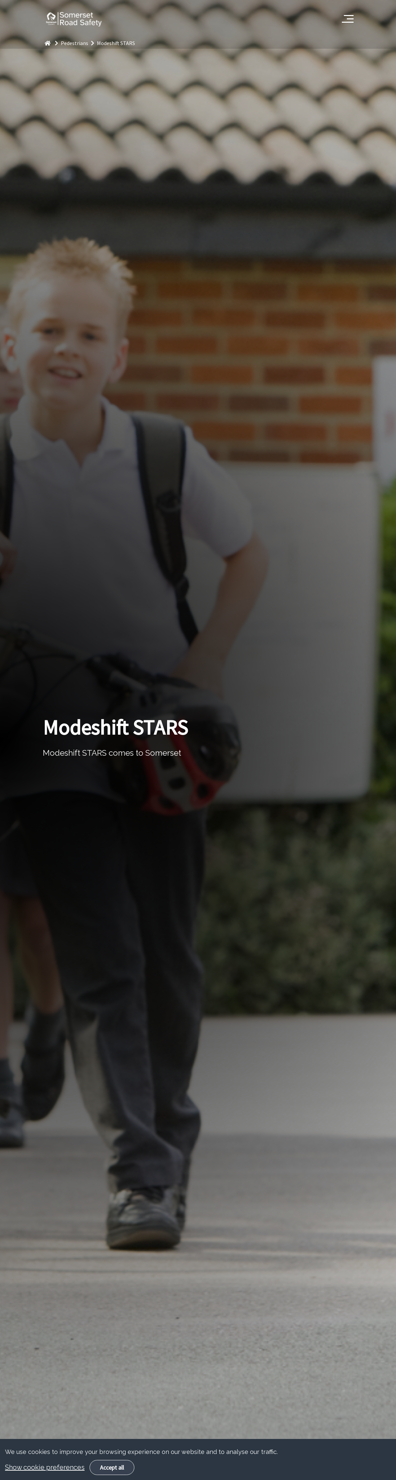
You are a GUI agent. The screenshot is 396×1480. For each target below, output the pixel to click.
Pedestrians (79, 43)
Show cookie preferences (45, 1473)
